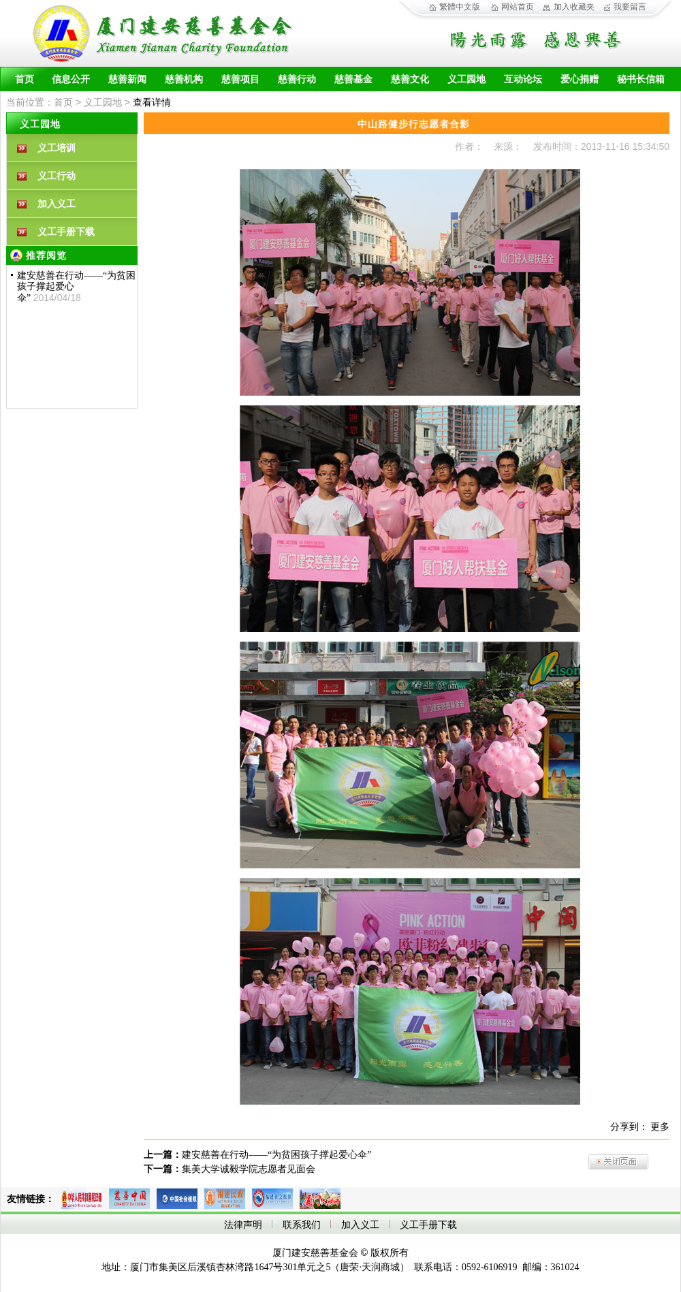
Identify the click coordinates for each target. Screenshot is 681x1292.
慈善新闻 (127, 79)
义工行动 (56, 176)
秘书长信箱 (641, 79)
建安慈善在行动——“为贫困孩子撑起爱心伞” (276, 1155)
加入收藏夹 (574, 7)
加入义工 (56, 204)
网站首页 (517, 7)
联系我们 (302, 1225)
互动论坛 (523, 79)
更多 (659, 1127)
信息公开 (71, 79)
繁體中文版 (459, 7)
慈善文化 (410, 79)
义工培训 (56, 148)
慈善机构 (184, 79)
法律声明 (243, 1225)
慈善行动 (297, 79)
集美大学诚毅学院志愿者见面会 (248, 1169)
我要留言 (630, 7)
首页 (24, 79)
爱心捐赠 (579, 79)
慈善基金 (353, 79)
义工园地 (466, 79)
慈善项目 (240, 79)
